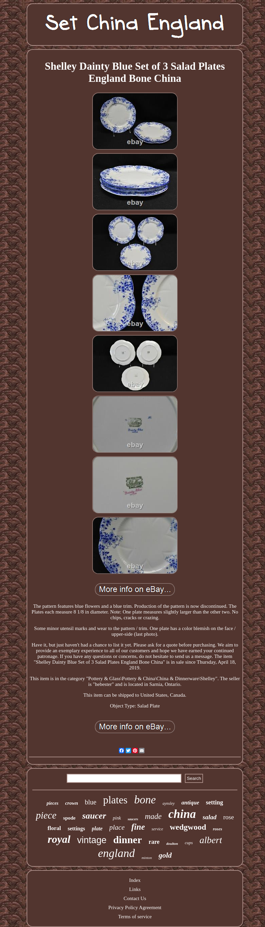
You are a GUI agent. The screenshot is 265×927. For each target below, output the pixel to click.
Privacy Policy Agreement (134, 907)
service (157, 829)
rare (154, 841)
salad (210, 817)
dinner (127, 839)
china (182, 814)
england (116, 853)
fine (138, 826)
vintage (91, 840)
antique (190, 802)
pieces (52, 803)
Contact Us (135, 898)
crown (71, 803)
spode (69, 818)
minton (146, 858)
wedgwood (188, 827)
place (117, 827)
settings (76, 828)
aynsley (169, 803)
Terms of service (135, 916)
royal (59, 839)
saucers (133, 819)
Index (134, 880)
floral (54, 828)
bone (145, 800)
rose (228, 817)
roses (217, 828)
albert (211, 840)
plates (115, 800)
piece (46, 815)
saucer (94, 816)
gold (165, 855)
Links (134, 889)
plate (97, 828)
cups (189, 842)
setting (214, 802)
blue (90, 802)
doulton (172, 843)
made (153, 816)
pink (117, 818)
